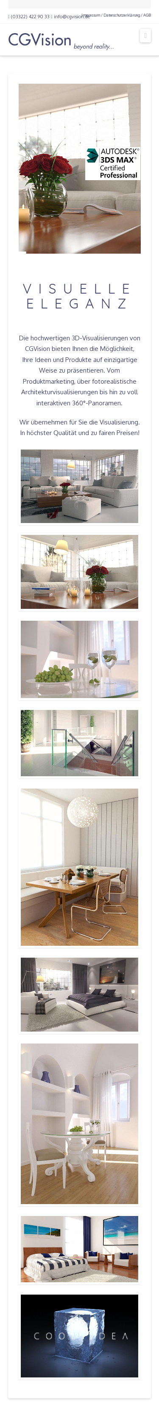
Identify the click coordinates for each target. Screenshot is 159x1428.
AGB (147, 15)
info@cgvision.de (70, 17)
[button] (145, 35)
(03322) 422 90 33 (29, 17)
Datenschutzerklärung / (122, 15)
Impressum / (92, 15)
